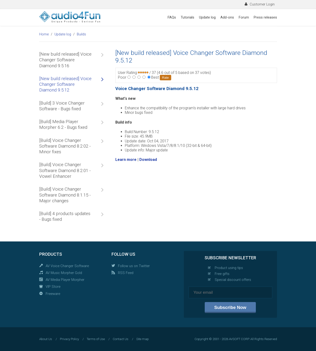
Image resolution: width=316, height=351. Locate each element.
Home (44, 34)
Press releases (265, 17)
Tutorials (187, 17)
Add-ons (227, 17)
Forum (244, 17)
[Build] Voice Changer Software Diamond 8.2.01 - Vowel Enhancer (65, 170)
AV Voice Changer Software (67, 266)
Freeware (53, 294)
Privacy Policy (69, 339)
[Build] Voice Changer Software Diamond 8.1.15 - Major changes (65, 195)
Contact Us (120, 339)
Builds (81, 34)
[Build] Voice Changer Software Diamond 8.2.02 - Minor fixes (65, 146)
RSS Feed (125, 273)
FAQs (172, 17)
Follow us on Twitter (134, 266)
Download (148, 159)
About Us (45, 339)
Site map (142, 339)
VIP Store (53, 286)
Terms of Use (96, 339)
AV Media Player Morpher (65, 280)
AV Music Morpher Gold (64, 273)
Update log (207, 17)
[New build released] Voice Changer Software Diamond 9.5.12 (65, 84)
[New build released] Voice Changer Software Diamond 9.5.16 (65, 60)
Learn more (125, 159)
